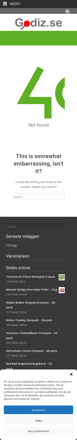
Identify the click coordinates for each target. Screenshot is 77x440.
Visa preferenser (38, 431)
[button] (71, 374)
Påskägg (11, 245)
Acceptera (38, 410)
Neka (38, 420)
